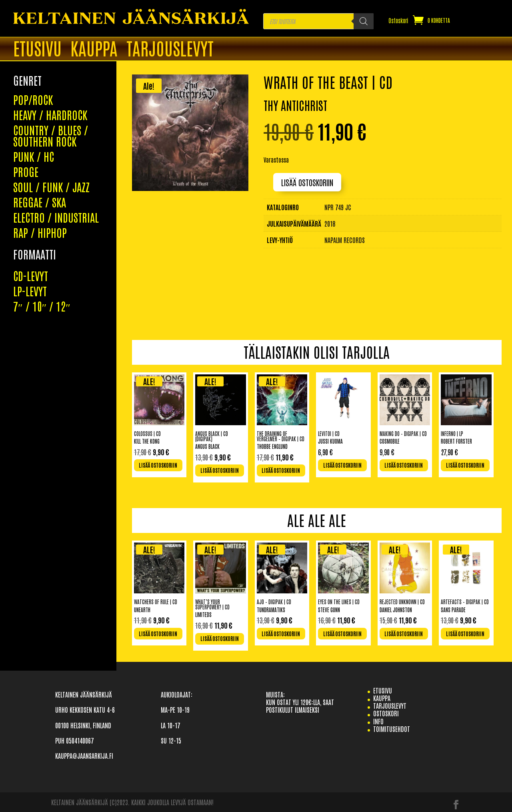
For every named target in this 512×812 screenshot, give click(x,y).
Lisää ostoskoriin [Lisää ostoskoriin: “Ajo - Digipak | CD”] (281, 633)
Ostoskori (398, 21)
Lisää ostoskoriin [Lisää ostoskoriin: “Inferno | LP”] (465, 465)
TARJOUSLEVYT (170, 49)
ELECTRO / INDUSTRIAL (56, 161)
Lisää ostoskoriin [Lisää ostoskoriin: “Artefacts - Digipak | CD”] (465, 633)
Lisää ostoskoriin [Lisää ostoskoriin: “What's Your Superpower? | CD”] (219, 638)
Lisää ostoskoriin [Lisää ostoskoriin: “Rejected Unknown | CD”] (403, 633)
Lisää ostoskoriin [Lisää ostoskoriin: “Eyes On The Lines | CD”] (342, 633)
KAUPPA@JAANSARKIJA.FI (84, 756)
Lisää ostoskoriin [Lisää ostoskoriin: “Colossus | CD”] (158, 465)
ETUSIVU (37, 49)
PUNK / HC (33, 100)
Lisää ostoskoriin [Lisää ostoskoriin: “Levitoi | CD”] (342, 465)
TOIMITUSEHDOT (391, 729)
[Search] (364, 21)
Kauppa (94, 49)
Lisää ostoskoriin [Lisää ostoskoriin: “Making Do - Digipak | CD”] (403, 465)
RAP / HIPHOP (40, 176)
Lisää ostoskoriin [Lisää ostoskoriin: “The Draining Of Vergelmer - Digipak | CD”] (281, 470)
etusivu (382, 690)
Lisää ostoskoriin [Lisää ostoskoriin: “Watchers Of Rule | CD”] (158, 633)
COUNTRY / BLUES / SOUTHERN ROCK (50, 79)
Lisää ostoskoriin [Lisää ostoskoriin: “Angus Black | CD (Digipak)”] (219, 470)
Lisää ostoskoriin (307, 182)
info (378, 721)
